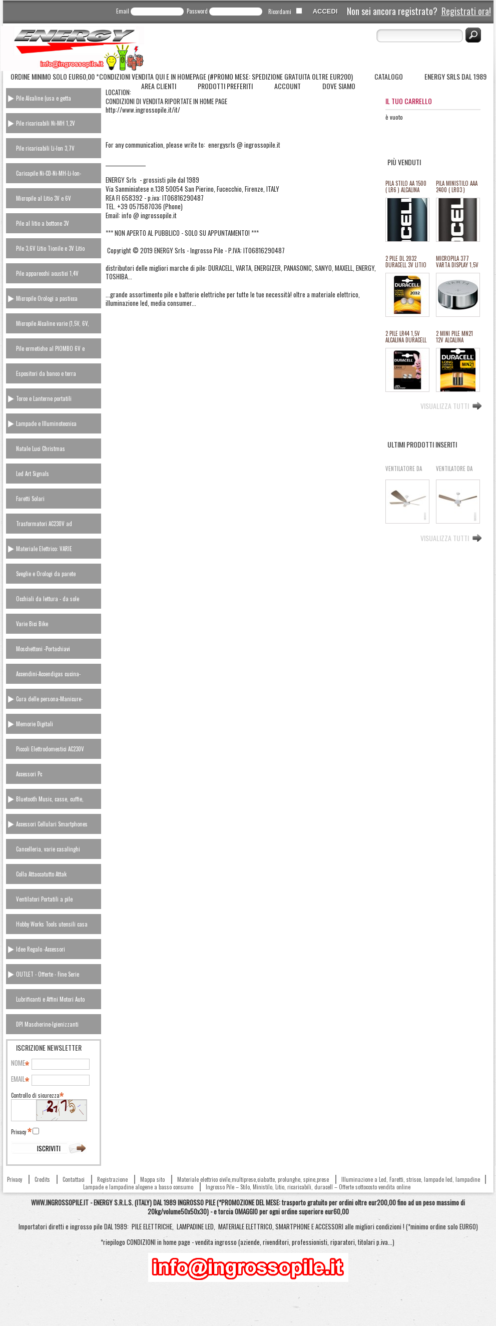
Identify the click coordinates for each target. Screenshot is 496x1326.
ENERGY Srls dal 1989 (455, 76)
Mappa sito (152, 1179)
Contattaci (74, 1179)
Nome (19, 1063)
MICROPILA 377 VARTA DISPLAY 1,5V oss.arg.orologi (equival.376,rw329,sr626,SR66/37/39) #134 (457, 262)
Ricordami (279, 12)
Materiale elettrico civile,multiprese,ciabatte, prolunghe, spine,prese (253, 1179)
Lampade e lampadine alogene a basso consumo (138, 1187)
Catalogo (388, 76)
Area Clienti (158, 86)
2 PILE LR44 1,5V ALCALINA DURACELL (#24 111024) (405, 337)
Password (197, 11)
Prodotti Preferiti (225, 86)
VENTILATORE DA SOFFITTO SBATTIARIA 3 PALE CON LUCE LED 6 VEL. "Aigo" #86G (456, 472)
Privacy (21, 1132)
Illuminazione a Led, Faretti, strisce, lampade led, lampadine (410, 1179)
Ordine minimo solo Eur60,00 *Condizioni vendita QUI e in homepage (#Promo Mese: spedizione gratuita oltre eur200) (182, 76)
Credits (42, 1179)
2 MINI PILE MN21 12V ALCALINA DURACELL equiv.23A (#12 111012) (454, 337)
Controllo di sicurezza (37, 1095)
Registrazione (112, 1179)
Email (122, 11)
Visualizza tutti (444, 404)
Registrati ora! (466, 11)
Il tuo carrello (408, 101)
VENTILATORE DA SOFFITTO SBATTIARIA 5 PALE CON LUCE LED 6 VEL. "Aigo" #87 (405, 472)
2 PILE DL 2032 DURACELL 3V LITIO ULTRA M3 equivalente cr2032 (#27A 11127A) (406, 262)
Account (287, 86)
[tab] (53, 98)
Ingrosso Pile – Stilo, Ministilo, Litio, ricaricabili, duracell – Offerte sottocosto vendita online (308, 1187)
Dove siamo (338, 86)
